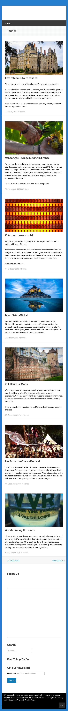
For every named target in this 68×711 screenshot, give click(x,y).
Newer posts (58, 560)
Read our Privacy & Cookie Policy (22, 700)
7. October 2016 (11, 338)
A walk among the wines (19, 530)
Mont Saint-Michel (16, 315)
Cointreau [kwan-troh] (19, 235)
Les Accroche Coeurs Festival (22, 461)
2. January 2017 (11, 112)
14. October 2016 (12, 269)
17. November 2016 (13, 189)
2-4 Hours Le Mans (16, 384)
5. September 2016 (12, 552)
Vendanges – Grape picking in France (27, 158)
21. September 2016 (13, 415)
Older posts (13, 560)
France (22, 112)
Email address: (13, 673)
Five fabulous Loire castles (21, 78)
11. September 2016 (13, 484)
